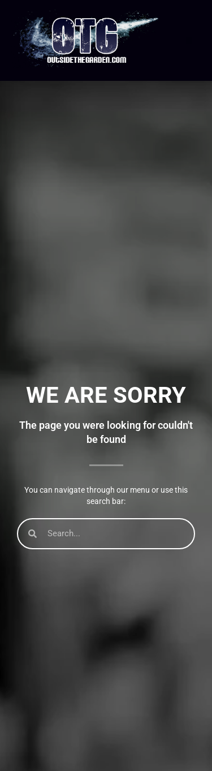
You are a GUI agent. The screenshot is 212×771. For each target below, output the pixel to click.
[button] (189, 40)
